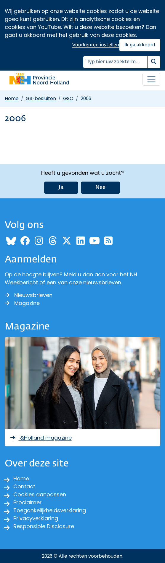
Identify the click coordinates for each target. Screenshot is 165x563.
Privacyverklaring (35, 518)
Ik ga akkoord (139, 45)
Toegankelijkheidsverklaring (49, 510)
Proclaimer (27, 502)
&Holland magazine (40, 437)
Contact (24, 486)
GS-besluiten (41, 98)
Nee (100, 187)
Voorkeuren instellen (95, 45)
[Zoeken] (115, 62)
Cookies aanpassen (39, 494)
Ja (61, 187)
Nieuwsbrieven (28, 295)
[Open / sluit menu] (151, 79)
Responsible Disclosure (43, 526)
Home (12, 98)
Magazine (22, 303)
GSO (68, 98)
